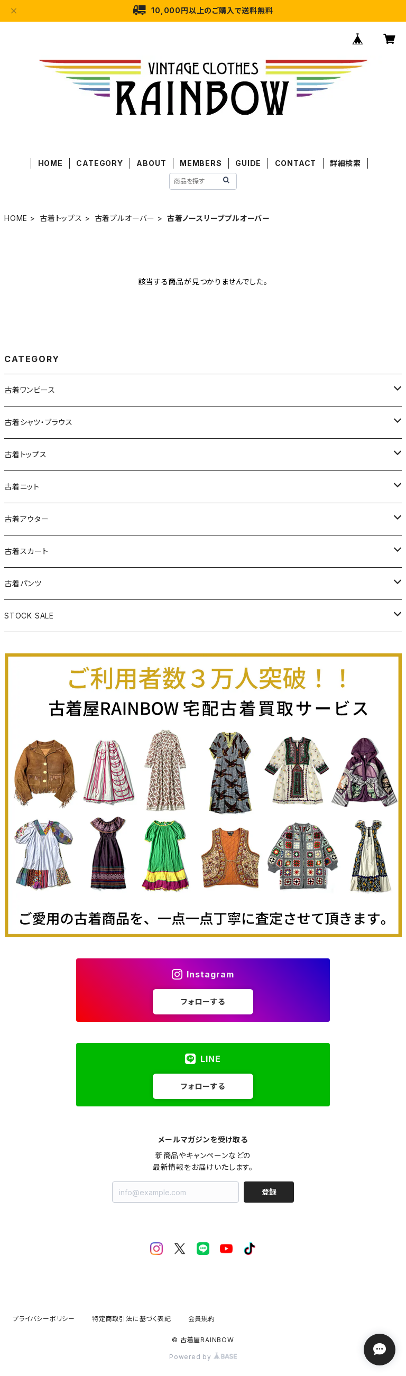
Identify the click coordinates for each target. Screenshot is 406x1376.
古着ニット (22, 486)
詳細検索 (345, 163)
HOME (50, 163)
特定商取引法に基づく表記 (131, 1319)
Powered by (203, 1357)
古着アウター (26, 518)
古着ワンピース (30, 389)
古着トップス (61, 218)
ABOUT (151, 163)
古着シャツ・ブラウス (38, 422)
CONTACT (296, 163)
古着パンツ (23, 583)
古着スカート (26, 551)
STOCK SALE (29, 615)
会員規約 (201, 1319)
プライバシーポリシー (44, 1319)
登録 (269, 1191)
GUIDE (248, 163)
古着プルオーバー (125, 218)
